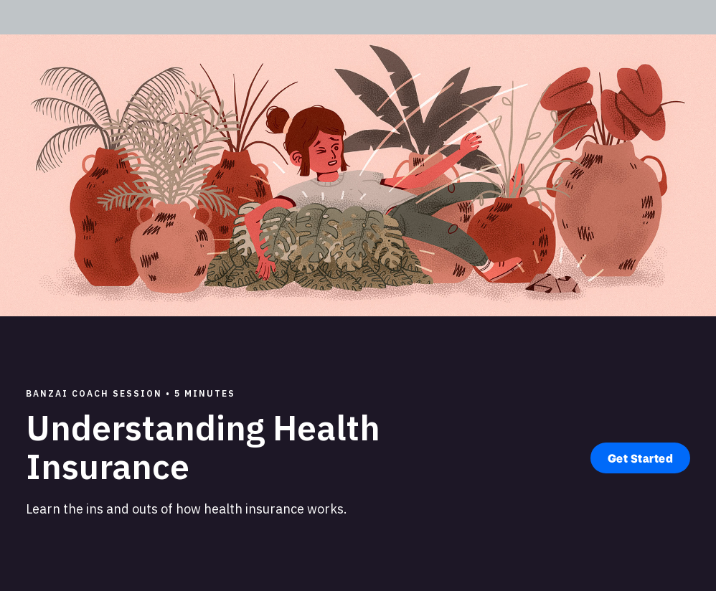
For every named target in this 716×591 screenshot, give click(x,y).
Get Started (641, 458)
